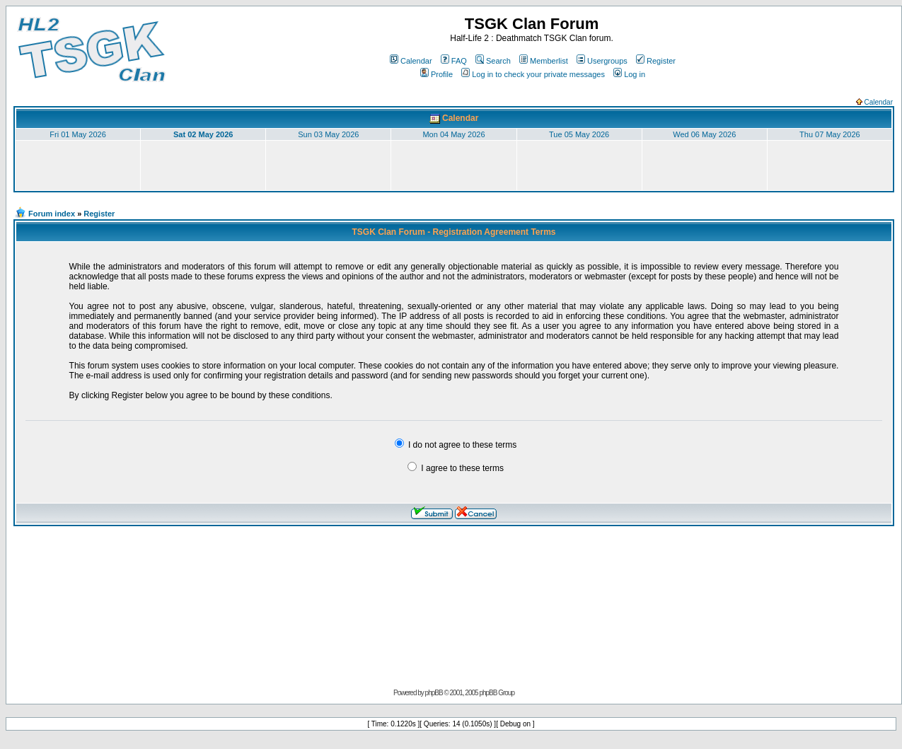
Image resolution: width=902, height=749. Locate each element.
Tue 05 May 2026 (579, 134)
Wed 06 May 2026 (704, 134)
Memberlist (543, 61)
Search (493, 61)
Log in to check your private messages (533, 74)
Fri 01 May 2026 (77, 134)
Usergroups (602, 61)
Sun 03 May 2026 (328, 134)
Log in (629, 74)
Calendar (411, 61)
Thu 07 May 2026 (829, 134)
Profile (436, 74)
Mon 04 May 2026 (453, 134)
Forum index (51, 213)
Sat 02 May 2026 (203, 134)
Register (656, 61)
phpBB (434, 693)
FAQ (454, 61)
